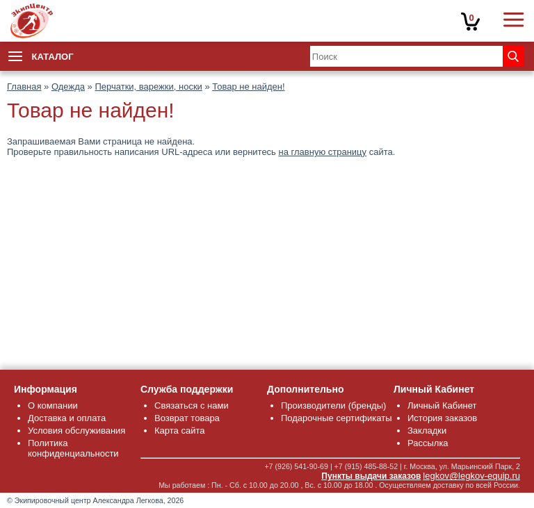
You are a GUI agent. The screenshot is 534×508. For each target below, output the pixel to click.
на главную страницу (323, 152)
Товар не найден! (248, 86)
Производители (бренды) (333, 405)
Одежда (68, 86)
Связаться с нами (191, 405)
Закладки (426, 430)
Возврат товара (187, 418)
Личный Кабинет (441, 405)
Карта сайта (179, 430)
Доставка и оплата (67, 418)
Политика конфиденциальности (73, 448)
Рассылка (427, 443)
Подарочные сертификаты (336, 418)
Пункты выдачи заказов (371, 476)
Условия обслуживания (76, 430)
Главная (24, 86)
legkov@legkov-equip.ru (471, 475)
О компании (53, 405)
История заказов (442, 418)
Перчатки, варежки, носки (148, 86)
